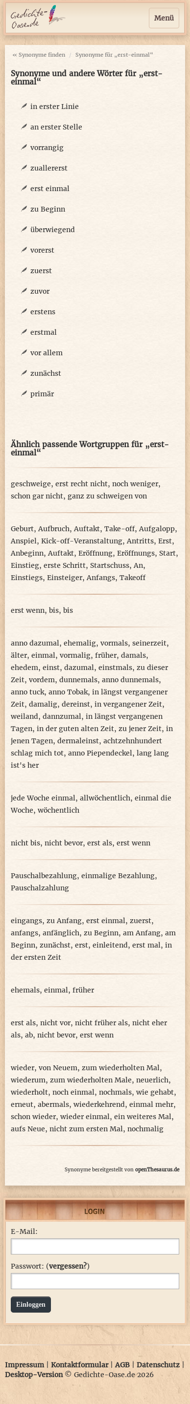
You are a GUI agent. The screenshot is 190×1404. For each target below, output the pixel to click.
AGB (122, 1365)
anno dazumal (35, 643)
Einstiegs (27, 577)
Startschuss (109, 565)
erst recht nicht (81, 483)
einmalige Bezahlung (118, 875)
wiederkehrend (99, 1104)
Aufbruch (54, 528)
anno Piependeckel (100, 753)
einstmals (115, 667)
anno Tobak (68, 692)
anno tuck (27, 692)
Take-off (119, 528)
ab (29, 1035)
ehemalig (80, 643)
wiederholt (29, 1092)
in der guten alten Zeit (75, 728)
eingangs (26, 920)
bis (54, 610)
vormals (114, 643)
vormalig (75, 655)
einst (51, 667)
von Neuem (58, 1067)
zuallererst (49, 168)
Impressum (24, 1365)
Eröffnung (95, 553)
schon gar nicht (37, 496)
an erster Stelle (56, 127)
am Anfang (142, 933)
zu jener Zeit (140, 728)
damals (133, 655)
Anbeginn (27, 553)
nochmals (115, 1092)
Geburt (22, 528)
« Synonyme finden (38, 54)
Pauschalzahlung (40, 888)
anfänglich (61, 933)
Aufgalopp (157, 528)
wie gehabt (155, 1092)
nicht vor (55, 1022)
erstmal (43, 332)
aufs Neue (28, 1128)
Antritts (140, 541)
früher (106, 655)
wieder (22, 1067)
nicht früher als (101, 1022)
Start (167, 553)
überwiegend (52, 229)
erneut (22, 1104)
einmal (43, 655)
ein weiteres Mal (142, 1116)
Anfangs (101, 577)
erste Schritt (65, 565)
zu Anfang (64, 920)
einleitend (110, 945)
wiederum (28, 1080)
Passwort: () (50, 1266)
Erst (165, 541)
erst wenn (28, 610)
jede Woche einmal (43, 798)
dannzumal (62, 716)
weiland (24, 716)
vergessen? (68, 1266)
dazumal (79, 667)
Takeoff (132, 577)
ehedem (24, 667)
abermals (53, 1104)
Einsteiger (64, 577)
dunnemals (78, 679)
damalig (43, 704)
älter (19, 655)
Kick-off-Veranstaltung (81, 541)
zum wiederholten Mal (121, 1067)
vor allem (46, 352)
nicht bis (25, 843)
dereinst (76, 704)
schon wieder (33, 1116)
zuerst (41, 270)
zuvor (39, 291)
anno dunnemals (130, 679)
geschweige (31, 483)
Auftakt (87, 528)
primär (42, 393)
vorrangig (47, 147)
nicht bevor (64, 843)
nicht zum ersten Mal (86, 1128)
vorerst (42, 250)
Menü (164, 18)
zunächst (45, 373)
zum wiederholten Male (91, 1080)
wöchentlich (58, 810)
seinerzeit (149, 643)
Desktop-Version (34, 1374)
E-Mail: (24, 1231)
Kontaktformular (79, 1365)
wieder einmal (85, 1116)
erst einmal (50, 188)
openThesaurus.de (157, 1169)
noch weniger (135, 483)
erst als (99, 843)
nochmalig (145, 1128)
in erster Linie (54, 106)
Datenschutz (158, 1365)
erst (81, 945)
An (138, 565)
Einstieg (25, 565)
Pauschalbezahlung (44, 875)
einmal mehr (151, 1104)
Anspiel (24, 541)
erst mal (146, 945)
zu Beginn (47, 209)
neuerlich (152, 1080)
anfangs (24, 933)
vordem (42, 679)
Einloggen (31, 1304)
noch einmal (73, 1092)
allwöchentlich (105, 798)
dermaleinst (78, 740)
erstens (42, 311)
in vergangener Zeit (128, 704)
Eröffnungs (136, 553)
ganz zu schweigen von (107, 496)
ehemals (25, 990)
